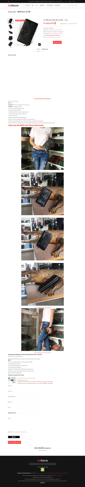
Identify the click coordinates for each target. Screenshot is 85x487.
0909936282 (54, 475)
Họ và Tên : (10, 391)
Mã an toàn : (17, 432)
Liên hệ (66, 473)
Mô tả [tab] (38, 49)
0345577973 (59, 475)
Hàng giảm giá (50, 5)
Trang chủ (27, 5)
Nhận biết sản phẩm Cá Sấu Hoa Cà (53, 35)
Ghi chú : (9, 418)
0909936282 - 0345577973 (40, 1)
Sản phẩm (42, 5)
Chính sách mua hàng (39, 473)
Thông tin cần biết (55, 473)
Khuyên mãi (57, 5)
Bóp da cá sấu (24, 11)
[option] (10, 20)
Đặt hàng (11, 442)
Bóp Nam (54, 29)
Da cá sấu (58, 29)
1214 (47, 37)
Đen (61, 29)
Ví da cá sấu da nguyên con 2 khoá (54, 37)
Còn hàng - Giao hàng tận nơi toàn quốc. (55, 33)
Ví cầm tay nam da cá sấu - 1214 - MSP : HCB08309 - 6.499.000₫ (39, 383)
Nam (32, 5)
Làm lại (18, 442)
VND (74, 1)
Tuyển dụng (62, 473)
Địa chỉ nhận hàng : (12, 396)
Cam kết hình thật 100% (20, 20)
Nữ (36, 5)
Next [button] (12, 33)
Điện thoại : (10, 402)
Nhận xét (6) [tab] (45, 49)
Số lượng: (10, 385)
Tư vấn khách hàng (48, 473)
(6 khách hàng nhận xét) (72, 23)
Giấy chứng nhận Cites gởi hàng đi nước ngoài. (26, 378)
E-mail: (9, 407)
